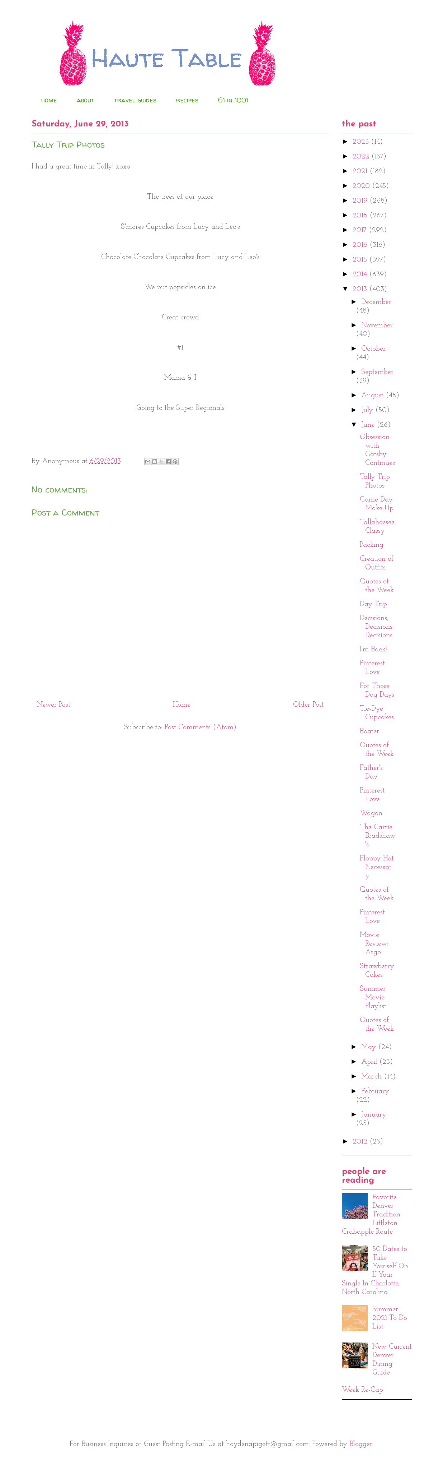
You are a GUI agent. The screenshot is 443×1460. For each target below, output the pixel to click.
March (372, 1076)
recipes (187, 100)
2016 (361, 245)
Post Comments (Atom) (200, 727)
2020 (362, 186)
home (49, 100)
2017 (361, 230)
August (373, 395)
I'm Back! (373, 649)
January (373, 1114)
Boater (369, 731)
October (373, 348)
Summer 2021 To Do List (389, 1318)
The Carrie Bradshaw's (378, 836)
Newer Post (53, 704)
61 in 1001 (233, 100)
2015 (361, 259)
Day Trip (373, 604)
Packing (371, 545)
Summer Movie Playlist (373, 997)
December (376, 302)
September (377, 372)
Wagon (371, 813)
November (377, 325)
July (368, 410)
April (370, 1062)
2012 (361, 1141)
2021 (361, 171)
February (375, 1091)
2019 (361, 200)
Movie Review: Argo (374, 944)
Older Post (308, 704)
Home (181, 704)
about (85, 100)
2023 (362, 141)
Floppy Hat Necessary (377, 867)
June (369, 425)
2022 (362, 156)
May (369, 1047)
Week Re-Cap (362, 1390)
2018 (361, 215)
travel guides (135, 100)
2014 (361, 274)
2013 (361, 289)
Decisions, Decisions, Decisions (377, 627)
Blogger (360, 1444)
